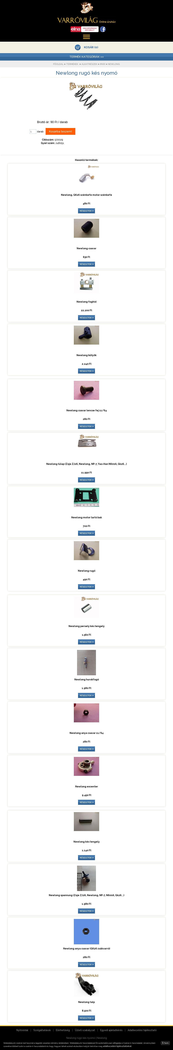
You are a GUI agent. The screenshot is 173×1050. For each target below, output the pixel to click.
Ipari (102, 64)
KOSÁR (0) (91, 47)
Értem (165, 1043)
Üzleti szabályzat (85, 1030)
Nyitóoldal (22, 1030)
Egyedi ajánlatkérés (111, 1030)
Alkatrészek (89, 64)
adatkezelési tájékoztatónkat (117, 1046)
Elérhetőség (63, 1030)
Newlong (114, 64)
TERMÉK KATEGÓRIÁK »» (86, 56)
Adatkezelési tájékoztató (142, 1030)
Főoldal (58, 64)
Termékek (72, 64)
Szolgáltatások (42, 1030)
